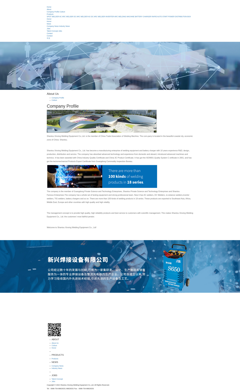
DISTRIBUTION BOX (183, 17)
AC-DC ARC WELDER (96, 17)
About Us (55, 343)
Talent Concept (52, 31)
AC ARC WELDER (66, 17)
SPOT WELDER (53, 17)
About (49, 9)
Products (50, 14)
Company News (53, 26)
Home (49, 7)
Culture (62, 12)
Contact (50, 33)
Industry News (64, 26)
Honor (49, 19)
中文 (48, 38)
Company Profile (53, 12)
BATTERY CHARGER (143, 17)
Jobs (48, 29)
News (49, 24)
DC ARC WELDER (81, 17)
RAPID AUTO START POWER (163, 17)
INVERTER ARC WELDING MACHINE (119, 17)
